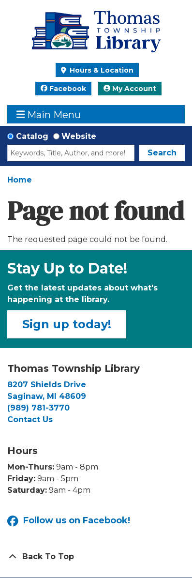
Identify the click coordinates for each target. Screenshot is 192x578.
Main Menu (48, 114)
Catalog (32, 136)
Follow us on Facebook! (68, 521)
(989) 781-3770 (38, 407)
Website (78, 136)
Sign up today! (66, 324)
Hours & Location (100, 70)
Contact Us (30, 419)
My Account (129, 88)
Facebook (63, 88)
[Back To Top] (96, 556)
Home (19, 179)
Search (162, 152)
